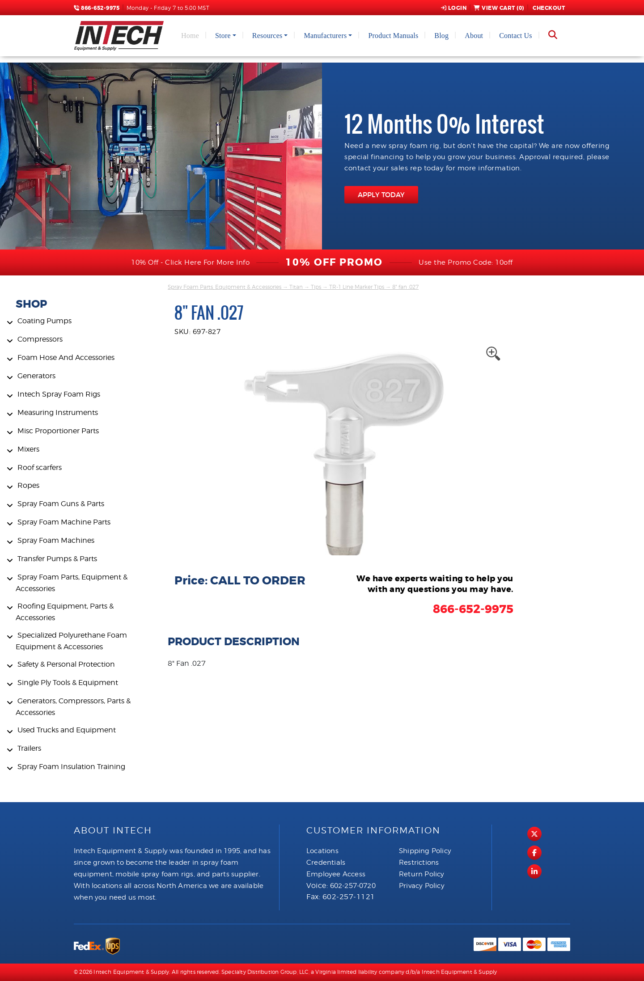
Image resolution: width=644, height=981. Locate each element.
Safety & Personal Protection (66, 664)
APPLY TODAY (381, 194)
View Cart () (499, 8)
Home (190, 35)
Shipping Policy (425, 851)
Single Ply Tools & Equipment (67, 682)
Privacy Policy (422, 886)
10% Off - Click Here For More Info (190, 262)
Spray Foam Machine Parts (63, 522)
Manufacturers (325, 35)
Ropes (28, 485)
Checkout (548, 8)
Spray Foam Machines (55, 540)
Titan (296, 286)
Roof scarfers (39, 467)
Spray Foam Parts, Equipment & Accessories (224, 286)
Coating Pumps (44, 321)
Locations (322, 851)
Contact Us (515, 35)
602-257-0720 (353, 886)
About (474, 35)
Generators (36, 376)
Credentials (325, 862)
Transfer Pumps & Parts (57, 558)
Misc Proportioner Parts (58, 431)
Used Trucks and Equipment (66, 730)
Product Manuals (393, 35)
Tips (316, 286)
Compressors (40, 339)
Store (223, 35)
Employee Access (335, 874)
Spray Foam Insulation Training (71, 766)
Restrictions (419, 862)
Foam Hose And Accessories (65, 357)
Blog (441, 35)
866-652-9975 (96, 8)
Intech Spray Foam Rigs (58, 394)
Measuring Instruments (57, 412)
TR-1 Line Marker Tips (356, 286)
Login (454, 8)
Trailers (29, 748)
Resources (267, 35)
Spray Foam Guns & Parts (60, 503)
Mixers (28, 449)
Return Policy (422, 874)
